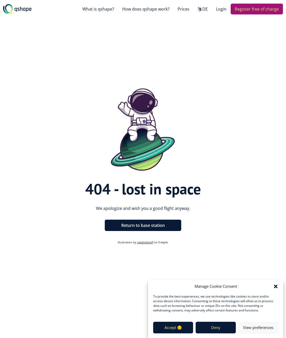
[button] (275, 288)
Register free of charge (257, 9)
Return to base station (143, 225)
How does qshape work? (145, 9)
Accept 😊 (173, 329)
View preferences (258, 329)
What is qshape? (98, 9)
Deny (215, 329)
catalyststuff (145, 242)
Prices (183, 9)
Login (221, 9)
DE (205, 9)
